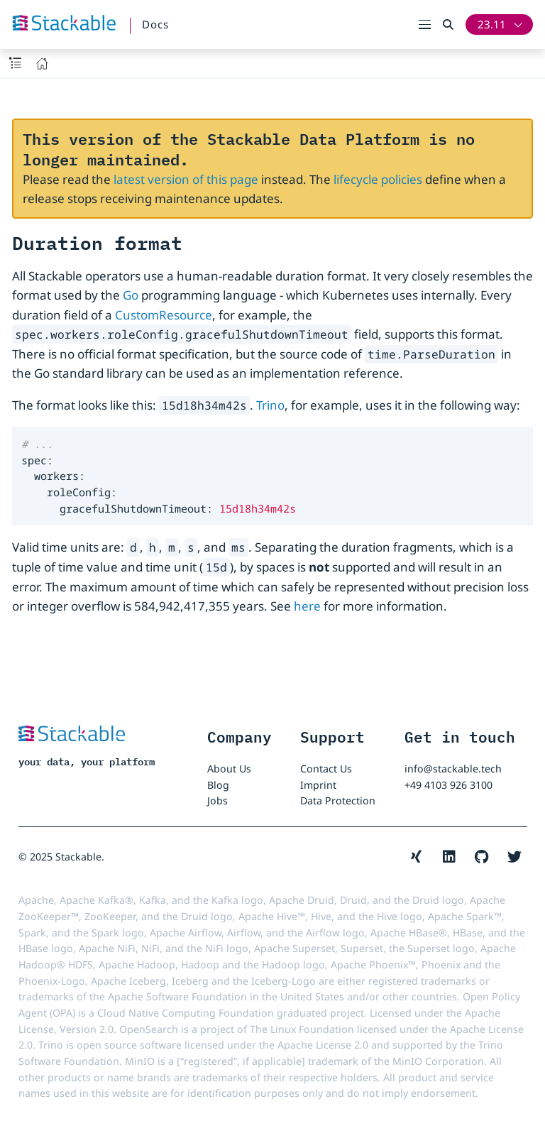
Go (130, 295)
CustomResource (163, 315)
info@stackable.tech (453, 768)
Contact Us (326, 768)
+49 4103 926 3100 (448, 785)
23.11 (492, 24)
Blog (218, 785)
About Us (229, 768)
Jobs (217, 800)
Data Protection (337, 800)
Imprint (318, 785)
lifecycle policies (378, 179)
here (307, 606)
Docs (155, 24)
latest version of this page (186, 179)
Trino (270, 405)
